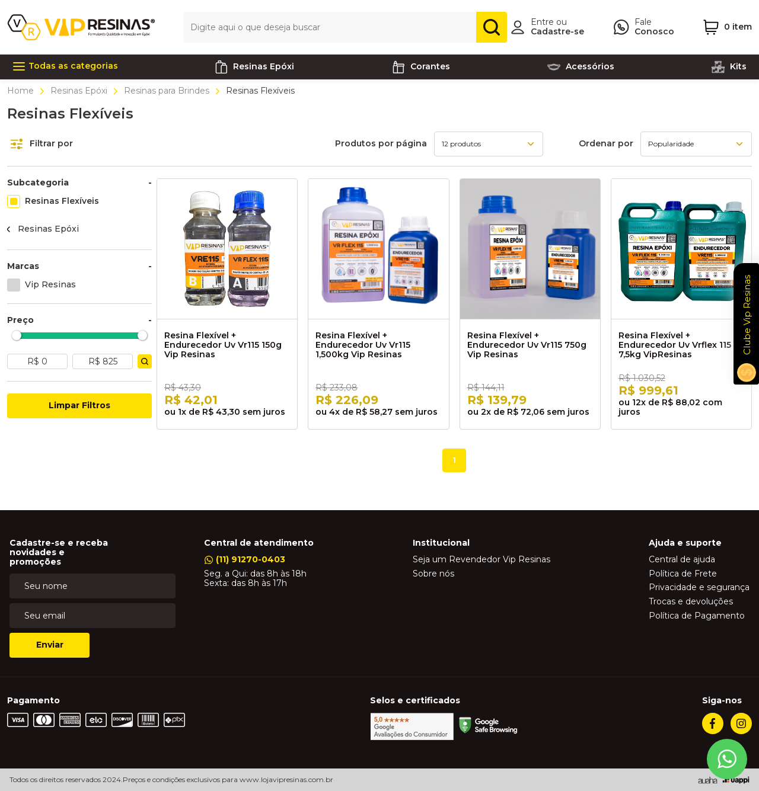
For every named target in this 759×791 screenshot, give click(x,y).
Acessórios (580, 67)
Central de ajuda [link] (682, 560)
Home (21, 90)
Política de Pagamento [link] (697, 616)
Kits (729, 67)
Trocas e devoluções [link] (691, 602)
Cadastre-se (557, 31)
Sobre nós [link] (433, 574)
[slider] (16, 335)
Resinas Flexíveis (62, 201)
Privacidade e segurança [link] (699, 588)
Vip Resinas (50, 284)
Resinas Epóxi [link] (254, 67)
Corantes (420, 67)
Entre (542, 22)
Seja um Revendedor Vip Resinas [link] (481, 560)
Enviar (49, 644)
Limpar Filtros (79, 405)
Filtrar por (42, 144)
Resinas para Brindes (167, 90)
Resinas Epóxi (79, 90)
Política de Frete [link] (683, 574)
